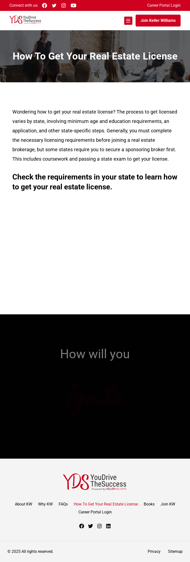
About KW (23, 504)
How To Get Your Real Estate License (106, 504)
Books (149, 504)
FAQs (63, 504)
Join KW (168, 504)
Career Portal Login (164, 5)
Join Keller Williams (158, 20)
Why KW (45, 504)
